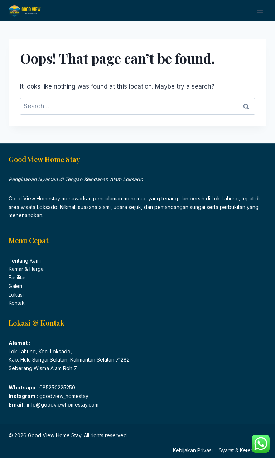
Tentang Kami (25, 261)
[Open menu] (259, 10)
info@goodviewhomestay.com (61, 405)
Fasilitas (18, 277)
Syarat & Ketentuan (241, 450)
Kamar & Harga (26, 269)
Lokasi (16, 295)
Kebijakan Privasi (193, 450)
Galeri (15, 286)
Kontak (17, 303)
